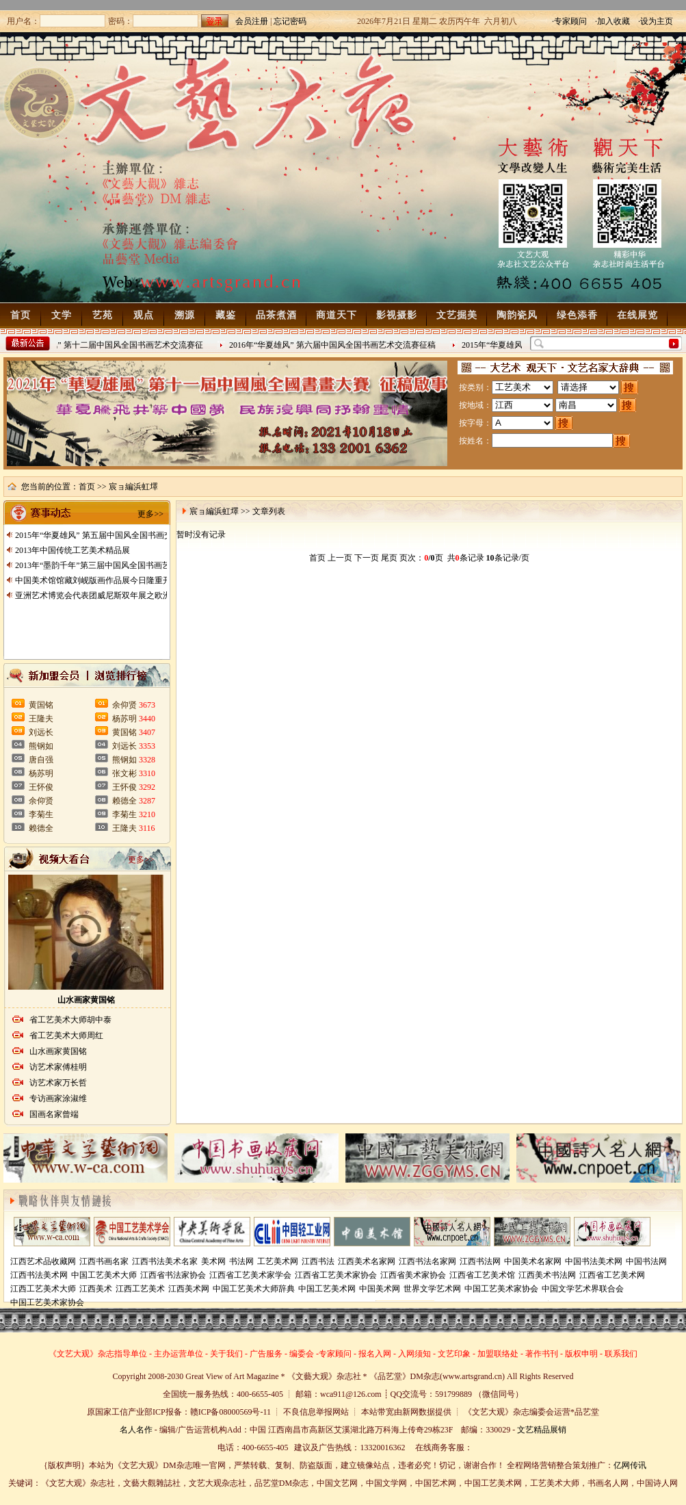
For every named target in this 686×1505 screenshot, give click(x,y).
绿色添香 (577, 315)
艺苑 (102, 315)
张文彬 (124, 773)
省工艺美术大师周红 (66, 1035)
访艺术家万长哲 (58, 1083)
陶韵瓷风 (517, 315)
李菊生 (41, 814)
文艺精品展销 (541, 1430)
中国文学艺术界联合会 (583, 1289)
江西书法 (318, 1261)
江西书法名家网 (427, 1261)
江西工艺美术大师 (43, 1289)
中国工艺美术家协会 (501, 1289)
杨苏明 (41, 773)
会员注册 (251, 21)
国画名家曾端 (54, 1114)
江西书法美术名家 (165, 1261)
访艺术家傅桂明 (58, 1067)
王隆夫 (41, 718)
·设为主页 (655, 21)
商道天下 (336, 315)
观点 (143, 315)
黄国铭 (41, 705)
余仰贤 (41, 801)
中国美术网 (379, 1289)
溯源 (184, 315)
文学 (61, 315)
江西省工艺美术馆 (482, 1275)
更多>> (150, 514)
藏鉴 (225, 315)
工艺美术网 (277, 1261)
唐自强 (41, 759)
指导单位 (130, 1354)
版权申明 (581, 1354)
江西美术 (95, 1289)
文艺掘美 (456, 315)
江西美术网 (188, 1289)
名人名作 (136, 1430)
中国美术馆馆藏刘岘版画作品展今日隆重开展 (97, 580)
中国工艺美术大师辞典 (254, 1289)
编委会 (301, 1354)
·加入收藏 (612, 21)
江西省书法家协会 (173, 1275)
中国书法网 (646, 1261)
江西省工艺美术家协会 (336, 1275)
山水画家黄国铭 (86, 1000)
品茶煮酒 (276, 315)
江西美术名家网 (366, 1261)
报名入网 (374, 1354)
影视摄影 (396, 315)
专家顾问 (335, 1354)
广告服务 (266, 1354)
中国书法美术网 (593, 1261)
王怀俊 (41, 787)
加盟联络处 (497, 1354)
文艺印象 (454, 1354)
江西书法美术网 (39, 1275)
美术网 (213, 1261)
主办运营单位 (178, 1354)
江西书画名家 (104, 1261)
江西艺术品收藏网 (43, 1261)
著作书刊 (541, 1354)
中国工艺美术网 (327, 1289)
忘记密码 (290, 21)
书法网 (241, 1261)
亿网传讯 (630, 1465)
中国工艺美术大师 (104, 1275)
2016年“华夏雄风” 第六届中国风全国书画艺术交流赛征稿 (334, 345)
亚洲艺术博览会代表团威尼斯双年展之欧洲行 (97, 595)
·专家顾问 (569, 21)
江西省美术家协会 (413, 1275)
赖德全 (41, 828)
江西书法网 (480, 1261)
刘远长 (41, 732)
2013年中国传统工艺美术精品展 (72, 550)
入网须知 (414, 1354)
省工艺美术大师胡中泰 (70, 1020)
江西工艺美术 (140, 1289)
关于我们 (226, 1354)
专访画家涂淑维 (58, 1098)
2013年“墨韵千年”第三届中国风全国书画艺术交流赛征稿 (117, 565)
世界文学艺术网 (432, 1289)
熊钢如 (41, 746)
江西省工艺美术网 (612, 1275)
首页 (20, 315)
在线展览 (637, 315)
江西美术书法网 (547, 1275)
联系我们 (621, 1354)
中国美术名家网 (533, 1261)
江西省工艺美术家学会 (250, 1275)
